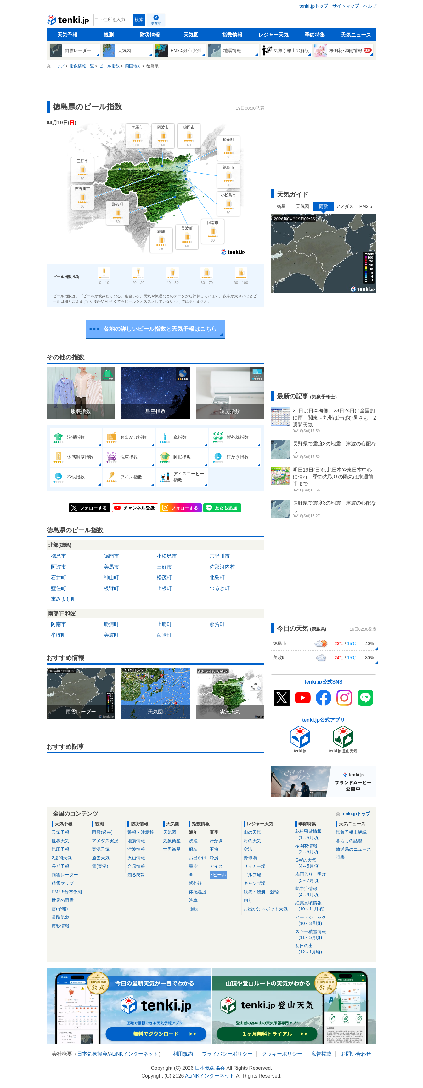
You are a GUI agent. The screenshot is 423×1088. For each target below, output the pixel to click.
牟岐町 (58, 635)
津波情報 (136, 849)
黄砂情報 (60, 925)
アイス (216, 866)
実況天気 (101, 849)
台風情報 (136, 866)
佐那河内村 (222, 567)
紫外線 (195, 883)
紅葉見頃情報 (313, 906)
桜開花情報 (313, 849)
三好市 (164, 567)
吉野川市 (220, 556)
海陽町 (164, 635)
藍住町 (58, 588)
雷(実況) (100, 866)
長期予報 (60, 866)
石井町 (58, 577)
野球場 (250, 857)
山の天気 (252, 832)
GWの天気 (313, 863)
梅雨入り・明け (313, 877)
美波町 (111, 635)
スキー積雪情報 (313, 935)
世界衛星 (172, 849)
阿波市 (58, 567)
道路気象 (60, 917)
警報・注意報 (140, 832)
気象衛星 (172, 840)
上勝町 (164, 624)
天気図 (191, 34)
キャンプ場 (255, 883)
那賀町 (217, 624)
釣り (248, 900)
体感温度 (197, 891)
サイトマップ (345, 6)
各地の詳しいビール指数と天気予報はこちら (160, 329)
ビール (219, 874)
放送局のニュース (353, 849)
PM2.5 (365, 206)
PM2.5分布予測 (67, 891)
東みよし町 (63, 599)
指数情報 (232, 34)
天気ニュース (356, 34)
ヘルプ (369, 6)
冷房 (214, 857)
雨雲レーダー (65, 874)
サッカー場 (255, 866)
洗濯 (193, 840)
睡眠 (193, 908)
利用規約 (183, 1054)
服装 (193, 849)
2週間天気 (62, 857)
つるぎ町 (220, 588)
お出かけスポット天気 (266, 908)
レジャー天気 (273, 34)
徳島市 (58, 556)
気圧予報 (60, 849)
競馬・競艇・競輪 (261, 891)
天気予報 (67, 34)
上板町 (164, 588)
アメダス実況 (105, 840)
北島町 (217, 577)
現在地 (156, 23)
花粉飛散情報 (313, 834)
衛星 (281, 206)
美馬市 (111, 567)
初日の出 (313, 949)
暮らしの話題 (349, 840)
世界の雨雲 (63, 900)
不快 (214, 849)
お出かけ (197, 857)
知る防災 (136, 874)
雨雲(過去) (102, 832)
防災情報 (150, 34)
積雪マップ (63, 883)
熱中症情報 (313, 892)
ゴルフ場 (252, 874)
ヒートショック (313, 920)
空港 (248, 849)
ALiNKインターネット (133, 1054)
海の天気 (252, 840)
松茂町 (164, 577)
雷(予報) (60, 908)
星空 (193, 866)
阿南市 (58, 624)
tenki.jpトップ (313, 6)
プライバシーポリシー (227, 1054)
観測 (109, 34)
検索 (139, 19)
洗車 (193, 900)
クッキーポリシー (282, 1054)
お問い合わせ (356, 1054)
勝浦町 (111, 624)
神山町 (111, 577)
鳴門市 (111, 556)
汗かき (216, 840)
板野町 (111, 588)
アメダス (344, 206)
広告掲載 (321, 1054)
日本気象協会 (92, 1054)
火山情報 (136, 857)
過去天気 (101, 857)
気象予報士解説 (351, 832)
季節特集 (315, 34)
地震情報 (136, 840)
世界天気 (60, 840)
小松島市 (167, 556)
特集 (340, 856)
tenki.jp (68, 21)
